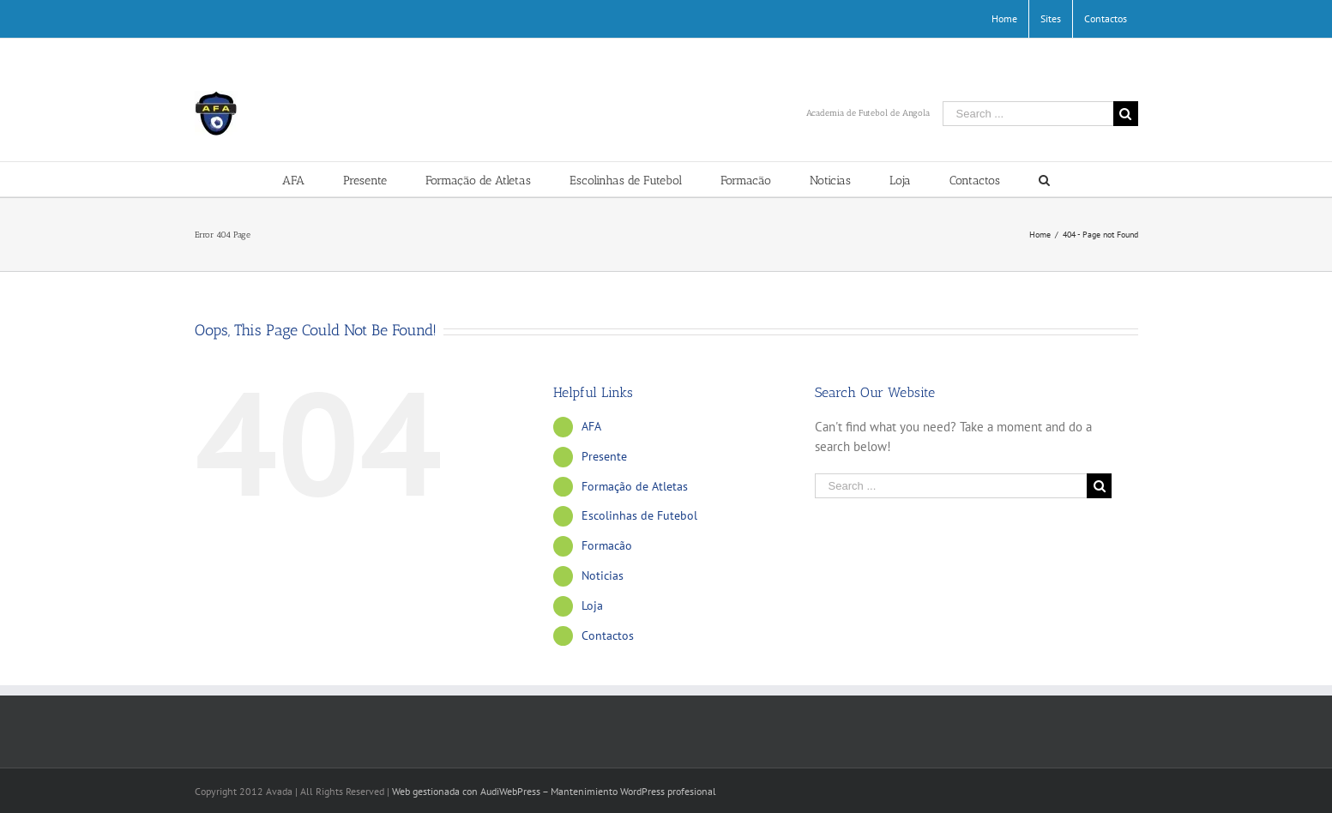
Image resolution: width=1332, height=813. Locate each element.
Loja (592, 605)
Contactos (608, 635)
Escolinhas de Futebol (639, 515)
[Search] (1044, 179)
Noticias (603, 575)
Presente (604, 456)
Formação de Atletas (635, 486)
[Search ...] (1028, 113)
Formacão (607, 545)
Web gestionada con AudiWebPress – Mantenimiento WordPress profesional (554, 791)
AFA (591, 426)
